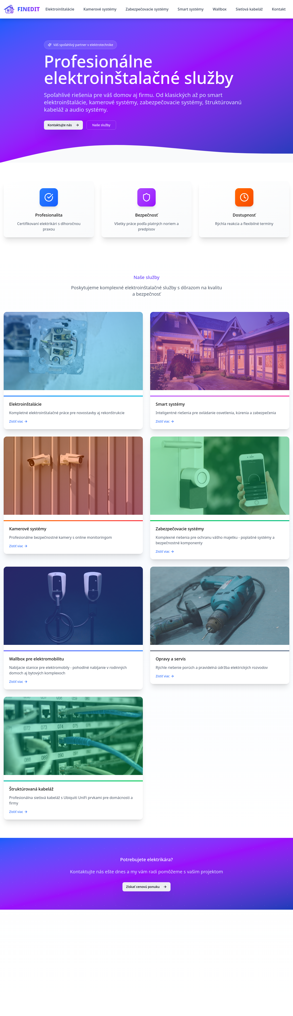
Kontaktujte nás (63, 125)
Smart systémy (190, 9)
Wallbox (220, 9)
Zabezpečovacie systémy (147, 9)
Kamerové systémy (100, 9)
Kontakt (279, 9)
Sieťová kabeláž (249, 9)
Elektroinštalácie (60, 9)
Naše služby (101, 125)
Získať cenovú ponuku (146, 887)
